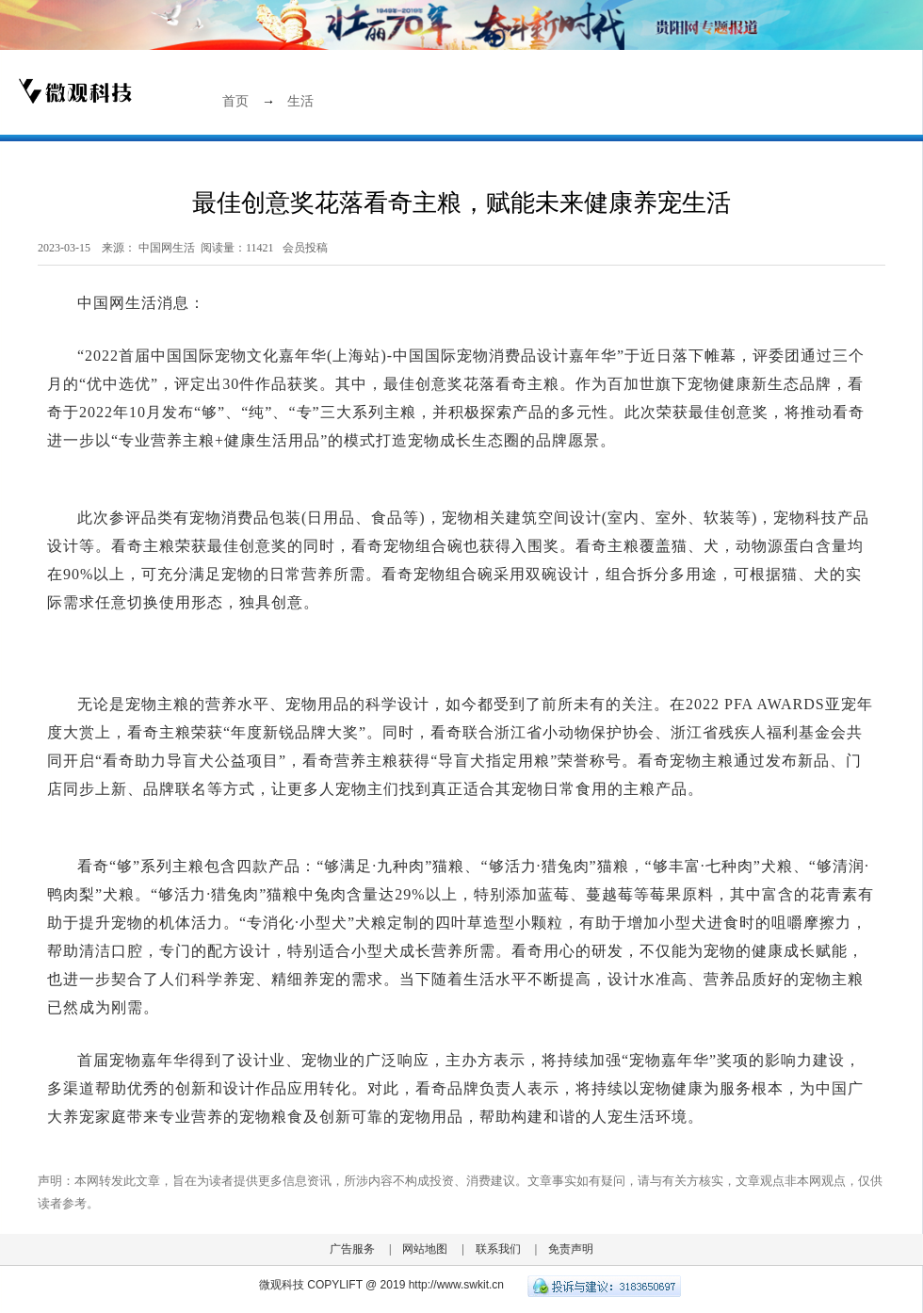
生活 (300, 101)
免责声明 (570, 1249)
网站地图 (424, 1249)
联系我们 (498, 1249)
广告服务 (352, 1249)
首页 (235, 101)
